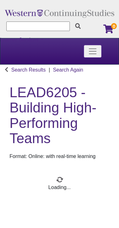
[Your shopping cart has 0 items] (108, 30)
